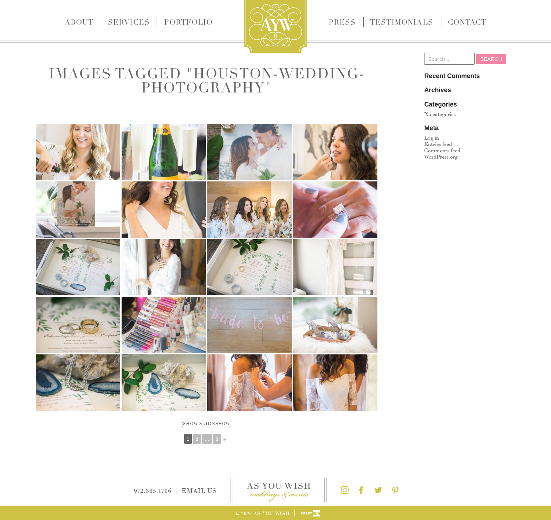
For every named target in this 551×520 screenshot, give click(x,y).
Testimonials (401, 22)
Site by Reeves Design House (310, 513)
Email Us (199, 490)
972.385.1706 (152, 490)
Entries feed (438, 144)
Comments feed (442, 150)
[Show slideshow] (207, 423)
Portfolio (188, 22)
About (79, 22)
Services (128, 22)
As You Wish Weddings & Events (275, 26)
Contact (467, 22)
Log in (431, 137)
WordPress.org (441, 156)
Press (342, 22)
